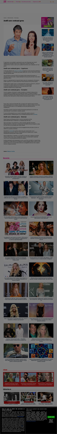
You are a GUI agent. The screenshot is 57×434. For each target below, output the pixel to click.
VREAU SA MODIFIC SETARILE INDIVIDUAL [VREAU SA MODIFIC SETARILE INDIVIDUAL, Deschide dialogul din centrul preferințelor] (51, 421)
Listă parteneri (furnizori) (31, 421)
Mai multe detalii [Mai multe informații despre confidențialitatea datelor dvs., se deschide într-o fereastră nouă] (21, 416)
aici (22, 425)
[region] (28, 420)
